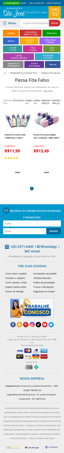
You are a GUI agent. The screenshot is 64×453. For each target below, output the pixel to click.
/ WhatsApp (46, 246)
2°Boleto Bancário (42, 278)
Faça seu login (18, 3)
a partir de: (10, 146)
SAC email (32, 251)
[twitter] (51, 324)
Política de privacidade (44, 282)
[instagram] (32, 324)
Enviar (53, 231)
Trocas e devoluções (43, 286)
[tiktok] (38, 324)
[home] (14, 12)
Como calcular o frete (16, 282)
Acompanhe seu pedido (45, 273)
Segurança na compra (44, 291)
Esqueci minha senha (15, 286)
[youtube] (44, 324)
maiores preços (56, 102)
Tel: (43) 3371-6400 (36, 12)
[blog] (19, 324)
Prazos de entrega (14, 291)
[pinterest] (25, 324)
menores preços (46, 102)
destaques (19, 100)
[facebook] (13, 324)
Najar (17, 172)
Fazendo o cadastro (15, 278)
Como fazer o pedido (16, 273)
